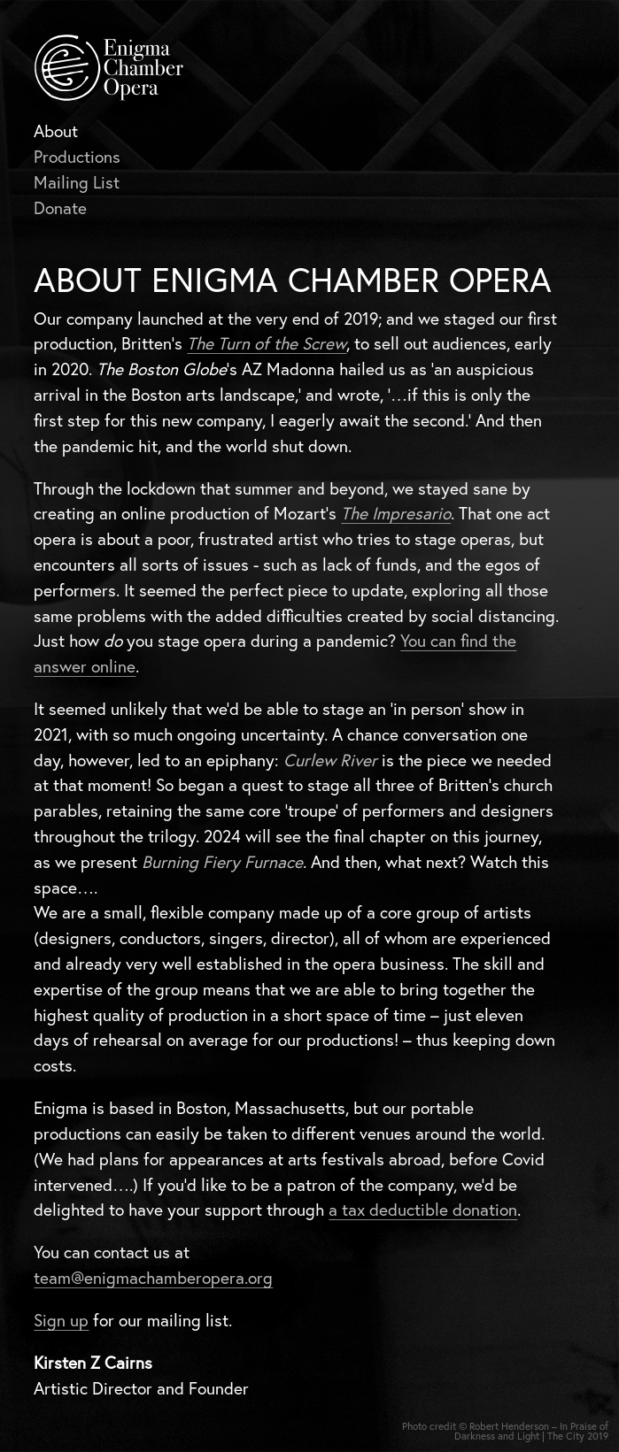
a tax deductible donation (423, 1209)
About (56, 131)
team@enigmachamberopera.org (153, 1277)
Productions (77, 156)
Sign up (61, 1320)
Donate (60, 208)
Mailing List (77, 182)
